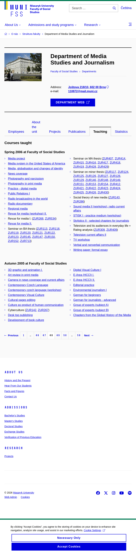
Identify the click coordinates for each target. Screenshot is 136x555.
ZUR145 (25, 236)
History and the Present (17, 380)
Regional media (18, 208)
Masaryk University (23, 492)
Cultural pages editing (21, 299)
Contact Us (10, 396)
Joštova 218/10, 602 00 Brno (88, 87)
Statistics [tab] (121, 131)
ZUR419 (78, 166)
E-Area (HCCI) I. (83, 274)
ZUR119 (13, 232)
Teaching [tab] (100, 131)
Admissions (15, 407)
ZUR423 (103, 188)
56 (79, 335)
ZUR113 (42, 228)
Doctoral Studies (13, 426)
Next (88, 335)
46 (37, 335)
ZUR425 (78, 192)
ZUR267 (43, 310)
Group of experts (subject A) (91, 304)
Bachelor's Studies (14, 415)
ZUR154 (103, 184)
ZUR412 (115, 184)
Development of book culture (26, 320)
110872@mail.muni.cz (82, 91)
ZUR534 (50, 218)
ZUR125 (78, 175)
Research (13, 448)
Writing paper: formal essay (90, 249)
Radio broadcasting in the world (28, 198)
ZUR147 (37, 236)
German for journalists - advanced (94, 299)
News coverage (17, 173)
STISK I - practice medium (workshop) (97, 215)
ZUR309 (99, 229)
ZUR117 (111, 171)
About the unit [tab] (36, 126)
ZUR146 (90, 180)
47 (44, 335)
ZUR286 (78, 201)
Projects (8, 456)
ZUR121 (37, 232)
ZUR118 (54, 228)
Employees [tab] (16, 131)
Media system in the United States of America (36, 163)
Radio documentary (20, 203)
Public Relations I (19, 193)
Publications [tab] (77, 131)
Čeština (126, 8)
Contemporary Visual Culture (26, 295)
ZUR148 (103, 180)
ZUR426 (90, 192)
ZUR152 (13, 241)
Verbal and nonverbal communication (96, 244)
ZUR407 (108, 158)
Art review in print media (23, 274)
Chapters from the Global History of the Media (102, 315)
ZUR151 (78, 184)
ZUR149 (115, 180)
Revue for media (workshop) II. (27, 213)
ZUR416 (90, 162)
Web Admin (10, 497)
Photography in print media (25, 183)
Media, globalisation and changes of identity (35, 168)
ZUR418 (115, 162)
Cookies (25, 497)
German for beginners (87, 295)
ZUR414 (120, 158)
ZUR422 (90, 188)
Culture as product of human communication (36, 304)
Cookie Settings (94, 535)
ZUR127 (103, 175)
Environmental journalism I (90, 290)
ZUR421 (78, 188)
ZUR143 (114, 197)
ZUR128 (115, 175)
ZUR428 (90, 166)
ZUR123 (13, 236)
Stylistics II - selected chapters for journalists (101, 220)
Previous (11, 335)
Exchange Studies (14, 431)
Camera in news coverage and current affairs (36, 279)
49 (58, 335)
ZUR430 (103, 192)
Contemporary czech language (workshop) (34, 290)
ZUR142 (31, 310)
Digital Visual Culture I (87, 269)
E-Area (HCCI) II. (84, 279)
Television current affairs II (89, 234)
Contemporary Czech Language (28, 285)
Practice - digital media (22, 188)
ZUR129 (78, 180)
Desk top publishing (20, 315)
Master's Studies (13, 421)
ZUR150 (49, 236)
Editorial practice (83, 285)
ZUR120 (25, 232)
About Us (13, 372)
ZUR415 (78, 162)
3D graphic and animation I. (25, 269)
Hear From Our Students (18, 385)
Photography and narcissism (26, 178)
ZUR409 (111, 229)
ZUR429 (103, 166)
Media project (16, 158)
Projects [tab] (55, 131)
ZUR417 (103, 162)
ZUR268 (38, 218)
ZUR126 (90, 175)
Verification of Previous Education (22, 437)
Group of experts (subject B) (91, 310)
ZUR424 (115, 188)
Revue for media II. (20, 223)
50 (65, 335)
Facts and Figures (14, 391)
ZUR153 (90, 184)
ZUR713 (25, 241)
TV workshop (81, 239)
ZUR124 (123, 171)
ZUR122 (49, 232)
